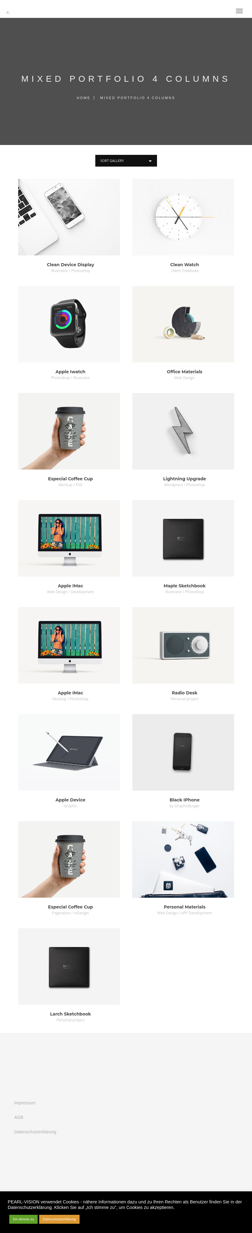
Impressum (24, 1102)
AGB (18, 1117)
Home (84, 98)
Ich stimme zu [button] (23, 1219)
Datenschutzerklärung (35, 1131)
